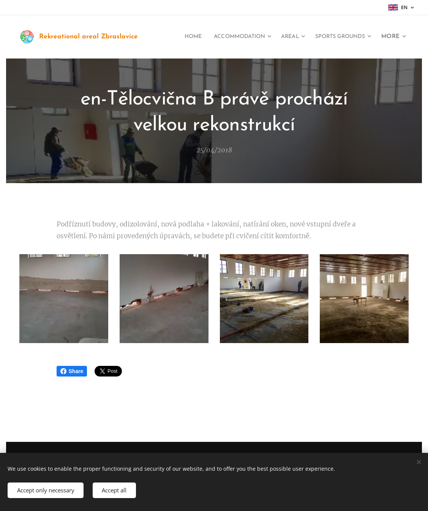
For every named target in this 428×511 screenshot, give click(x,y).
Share (72, 371)
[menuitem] (176, 36)
